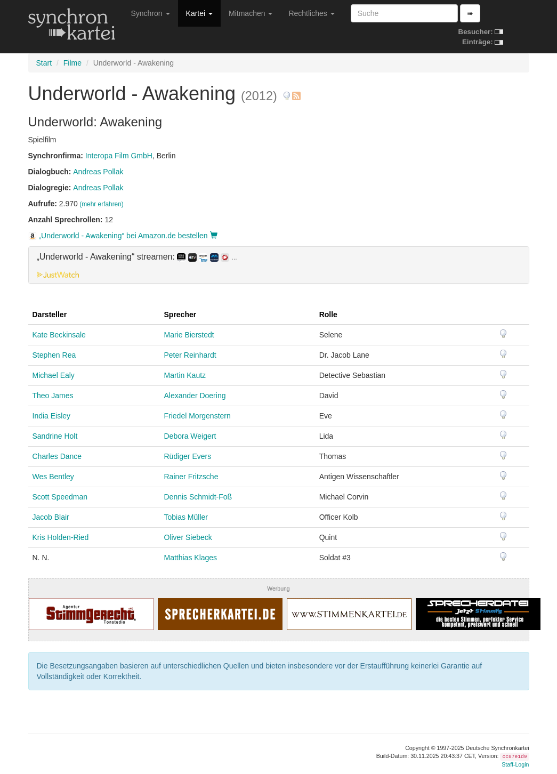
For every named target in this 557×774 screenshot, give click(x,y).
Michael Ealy (54, 375)
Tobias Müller (186, 517)
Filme (72, 63)
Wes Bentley (53, 476)
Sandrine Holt (55, 436)
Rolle (328, 314)
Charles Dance (57, 456)
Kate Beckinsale (59, 334)
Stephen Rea (54, 355)
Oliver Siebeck (188, 537)
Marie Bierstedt (189, 334)
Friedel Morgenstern (197, 416)
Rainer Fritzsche (191, 476)
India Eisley (52, 416)
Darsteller (50, 314)
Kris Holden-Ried (61, 537)
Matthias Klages (190, 557)
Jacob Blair (51, 517)
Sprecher (180, 314)
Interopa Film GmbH (118, 155)
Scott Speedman (60, 497)
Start (44, 63)
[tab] (279, 265)
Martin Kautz (185, 375)
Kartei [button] (199, 13)
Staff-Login (515, 764)
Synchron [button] (150, 13)
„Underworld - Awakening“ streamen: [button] (137, 257)
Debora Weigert (190, 436)
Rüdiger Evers (188, 456)
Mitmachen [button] (250, 13)
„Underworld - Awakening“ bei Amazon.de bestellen (122, 235)
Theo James (53, 395)
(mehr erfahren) (101, 204)
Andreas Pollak (98, 171)
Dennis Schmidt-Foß (198, 497)
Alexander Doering (195, 395)
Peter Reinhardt (190, 355)
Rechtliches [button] (311, 13)
